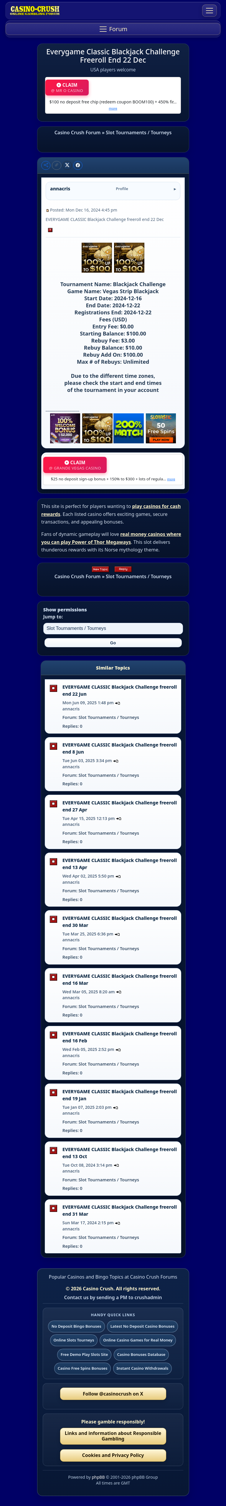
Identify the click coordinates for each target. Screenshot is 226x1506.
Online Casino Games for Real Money (137, 1340)
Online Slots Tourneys (74, 1340)
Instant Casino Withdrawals (142, 1368)
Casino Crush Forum (78, 132)
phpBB (98, 1477)
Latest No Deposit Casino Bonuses (142, 1326)
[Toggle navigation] (209, 10)
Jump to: (53, 616)
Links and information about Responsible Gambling (113, 1436)
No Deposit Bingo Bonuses (76, 1326)
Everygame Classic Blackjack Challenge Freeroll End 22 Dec (113, 56)
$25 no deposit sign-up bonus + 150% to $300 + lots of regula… (113, 479)
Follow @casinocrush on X (113, 1394)
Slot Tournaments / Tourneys (138, 132)
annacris (71, 709)
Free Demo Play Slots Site (84, 1354)
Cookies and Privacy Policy (113, 1455)
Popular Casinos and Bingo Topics (86, 1277)
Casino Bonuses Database (141, 1354)
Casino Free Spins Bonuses (83, 1368)
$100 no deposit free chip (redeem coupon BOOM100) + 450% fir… (113, 104)
